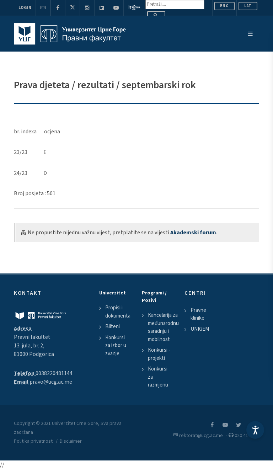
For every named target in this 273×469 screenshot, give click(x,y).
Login (24, 8)
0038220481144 (54, 373)
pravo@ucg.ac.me (51, 382)
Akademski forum (193, 232)
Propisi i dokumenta (117, 312)
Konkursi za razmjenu (158, 377)
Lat (248, 6)
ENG (224, 6)
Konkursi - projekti (159, 354)
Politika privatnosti (34, 441)
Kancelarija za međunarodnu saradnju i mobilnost (163, 327)
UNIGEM (200, 329)
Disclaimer (71, 441)
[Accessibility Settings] (255, 430)
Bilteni (112, 326)
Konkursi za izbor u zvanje (115, 345)
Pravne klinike (198, 314)
